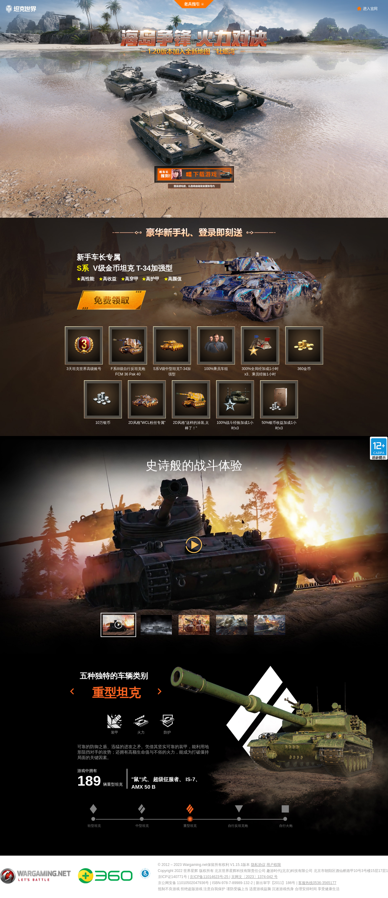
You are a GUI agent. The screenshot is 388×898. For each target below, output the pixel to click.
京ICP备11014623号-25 (209, 877)
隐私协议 (258, 865)
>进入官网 (367, 8)
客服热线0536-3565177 (317, 883)
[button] (118, 625)
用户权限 (273, 865)
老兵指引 (192, 4)
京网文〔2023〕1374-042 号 (254, 877)
